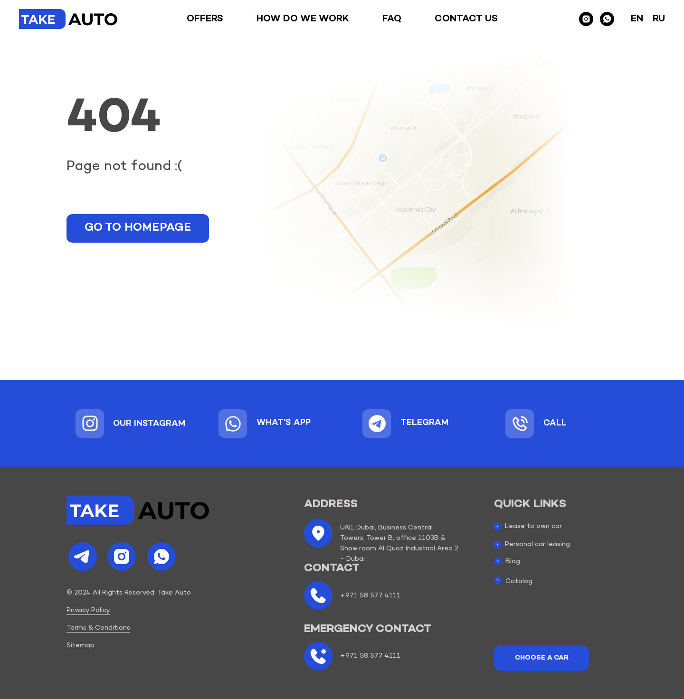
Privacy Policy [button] (88, 610)
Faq (391, 19)
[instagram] (586, 19)
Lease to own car (533, 526)
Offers (205, 19)
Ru (659, 19)
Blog (512, 561)
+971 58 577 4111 (370, 596)
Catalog (518, 581)
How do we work (302, 19)
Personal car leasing (537, 544)
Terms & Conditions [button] (98, 628)
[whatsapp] (607, 19)
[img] (90, 423)
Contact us (466, 19)
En (637, 19)
